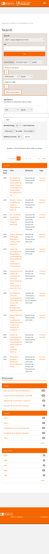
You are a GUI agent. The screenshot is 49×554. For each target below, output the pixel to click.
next (44, 158)
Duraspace (44, 517)
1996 (5, 470)
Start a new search (13, 92)
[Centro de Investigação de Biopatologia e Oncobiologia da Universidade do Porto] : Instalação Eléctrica (16, 343)
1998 (5, 460)
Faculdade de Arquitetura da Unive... (17, 433)
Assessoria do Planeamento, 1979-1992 (18, 396)
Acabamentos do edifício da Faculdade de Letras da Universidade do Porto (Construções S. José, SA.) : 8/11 (16, 279)
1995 (5, 475)
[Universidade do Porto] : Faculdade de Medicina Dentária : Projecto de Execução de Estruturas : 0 (16, 322)
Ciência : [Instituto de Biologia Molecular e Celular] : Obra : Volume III (16, 239)
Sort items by (28, 125)
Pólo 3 (6, 423)
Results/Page (9, 125)
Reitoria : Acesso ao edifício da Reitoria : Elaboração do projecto (16, 205)
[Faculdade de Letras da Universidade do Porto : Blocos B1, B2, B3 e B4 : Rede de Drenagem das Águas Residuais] (16, 301)
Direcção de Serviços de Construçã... (17, 406)
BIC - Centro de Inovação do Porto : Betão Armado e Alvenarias (15, 220)
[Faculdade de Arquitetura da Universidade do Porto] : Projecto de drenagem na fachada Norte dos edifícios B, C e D (16, 186)
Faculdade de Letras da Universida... (17, 428)
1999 (5, 455)
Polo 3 (6, 438)
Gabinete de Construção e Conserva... (17, 401)
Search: (7, 36)
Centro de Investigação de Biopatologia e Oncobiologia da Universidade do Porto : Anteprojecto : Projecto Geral (16, 257)
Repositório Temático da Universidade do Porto (17, 23)
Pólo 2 (6, 418)
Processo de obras (42, 179)
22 (38, 158)
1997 (5, 465)
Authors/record (10, 137)
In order (19, 131)
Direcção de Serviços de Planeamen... (17, 391)
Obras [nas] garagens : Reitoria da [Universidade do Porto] (16, 362)
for (5, 44)
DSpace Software (17, 517)
